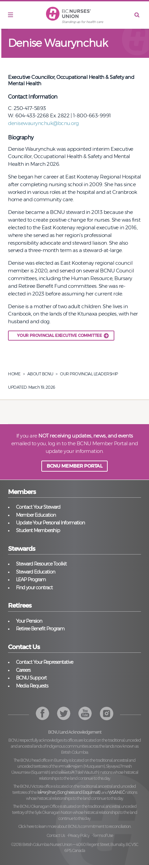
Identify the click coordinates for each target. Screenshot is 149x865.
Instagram (85, 713)
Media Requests (32, 686)
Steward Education (35, 572)
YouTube (106, 713)
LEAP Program (31, 580)
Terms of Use (103, 835)
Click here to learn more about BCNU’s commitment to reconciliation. (74, 826)
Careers (23, 670)
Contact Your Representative (44, 662)
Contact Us (56, 835)
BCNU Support (31, 678)
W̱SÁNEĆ (116, 792)
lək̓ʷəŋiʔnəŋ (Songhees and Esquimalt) (68, 792)
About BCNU (40, 373)
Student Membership (38, 530)
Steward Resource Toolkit (41, 564)
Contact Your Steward (38, 507)
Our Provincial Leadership (89, 373)
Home (14, 373)
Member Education (36, 515)
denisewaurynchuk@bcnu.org (43, 123)
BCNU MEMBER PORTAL (74, 466)
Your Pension (29, 621)
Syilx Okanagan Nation (53, 812)
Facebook (42, 713)
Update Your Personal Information (50, 523)
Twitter (64, 713)
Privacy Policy (78, 835)
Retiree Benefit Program (40, 629)
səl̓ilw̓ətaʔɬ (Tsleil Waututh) (78, 772)
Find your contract (34, 588)
